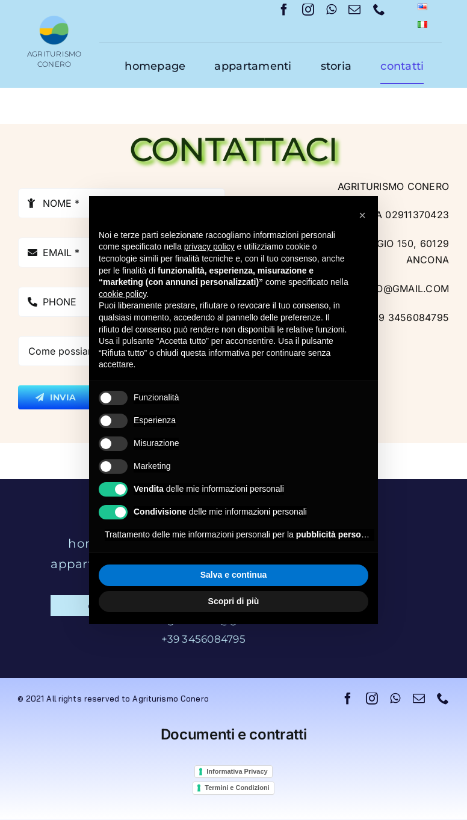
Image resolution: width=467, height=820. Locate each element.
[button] (362, 215)
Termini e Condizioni (237, 787)
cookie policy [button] (122, 294)
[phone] (379, 10)
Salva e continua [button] (233, 575)
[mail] (354, 10)
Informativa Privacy (237, 771)
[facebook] (284, 10)
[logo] (54, 20)
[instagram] (308, 10)
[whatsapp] (331, 10)
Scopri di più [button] (233, 601)
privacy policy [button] (209, 246)
